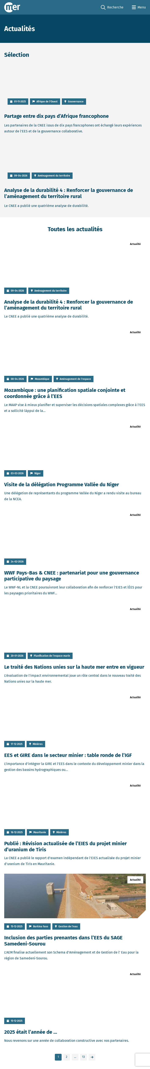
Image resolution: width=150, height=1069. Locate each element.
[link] (92, 1057)
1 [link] (58, 1057)
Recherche (112, 7)
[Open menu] (139, 7)
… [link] (75, 1057)
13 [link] (83, 1057)
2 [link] (66, 1057)
